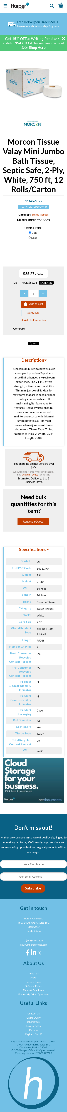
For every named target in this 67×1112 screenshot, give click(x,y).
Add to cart (33, 304)
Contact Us (34, 1013)
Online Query (33, 1017)
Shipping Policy (33, 986)
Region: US (31, 1034)
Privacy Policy (33, 1026)
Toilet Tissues (40, 214)
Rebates (33, 1030)
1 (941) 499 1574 (33, 940)
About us (34, 973)
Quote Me (33, 312)
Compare (15, 329)
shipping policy (30, 474)
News (33, 977)
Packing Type (32, 227)
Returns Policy (33, 982)
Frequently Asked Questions (33, 994)
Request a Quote (33, 521)
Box (34, 232)
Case (34, 237)
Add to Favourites (33, 320)
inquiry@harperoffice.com (33, 944)
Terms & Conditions (33, 990)
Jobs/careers (33, 1021)
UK (40, 1034)
